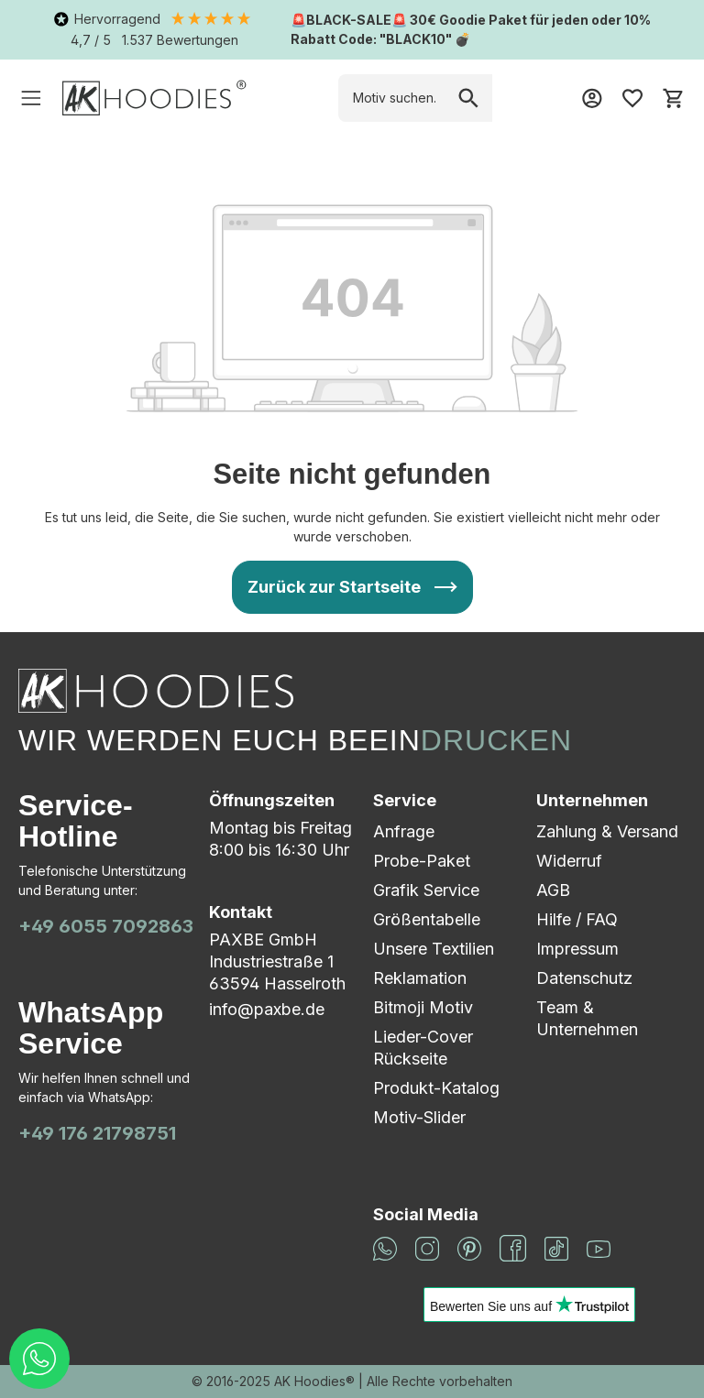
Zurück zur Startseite (334, 586)
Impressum (577, 948)
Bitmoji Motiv (423, 1007)
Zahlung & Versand (607, 831)
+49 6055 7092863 (105, 926)
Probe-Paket (421, 860)
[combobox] (392, 98)
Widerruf (569, 860)
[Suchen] (468, 98)
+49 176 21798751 (97, 1133)
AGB (553, 890)
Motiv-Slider (419, 1117)
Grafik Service (426, 890)
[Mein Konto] (592, 98)
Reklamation (420, 978)
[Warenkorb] (673, 98)
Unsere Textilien (433, 948)
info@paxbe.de (266, 1009)
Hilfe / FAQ (577, 919)
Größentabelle (426, 919)
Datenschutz (584, 978)
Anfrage (403, 831)
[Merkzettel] (632, 98)
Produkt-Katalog (436, 1088)
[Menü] (31, 98)
